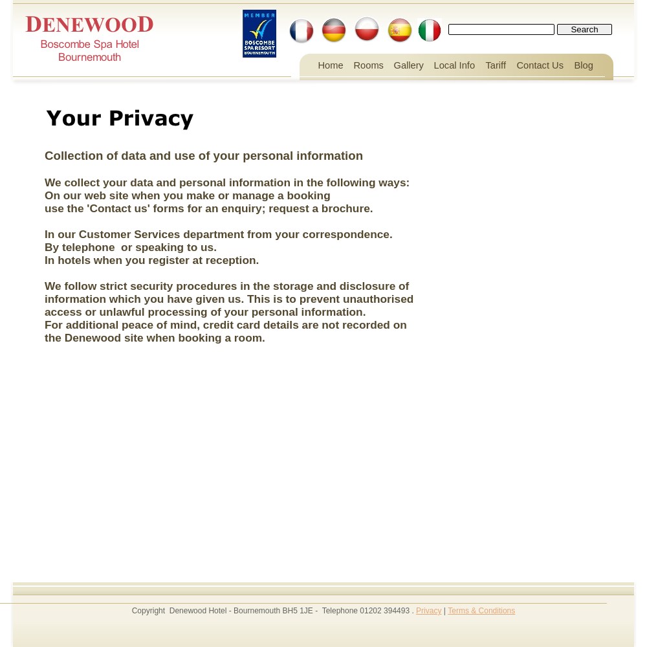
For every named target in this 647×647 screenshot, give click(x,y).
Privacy (428, 610)
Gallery (409, 65)
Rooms (369, 65)
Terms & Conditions (481, 610)
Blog (584, 65)
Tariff (496, 65)
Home (331, 65)
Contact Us (540, 65)
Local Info (455, 65)
